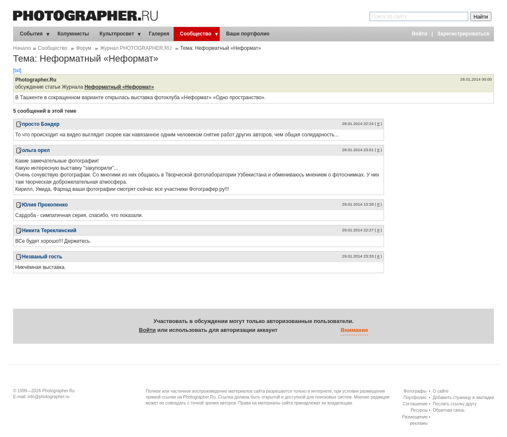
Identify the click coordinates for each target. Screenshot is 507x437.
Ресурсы (419, 410)
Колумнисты (73, 34)
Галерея (159, 34)
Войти (420, 34)
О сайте (440, 391)
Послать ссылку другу (455, 404)
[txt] (17, 70)
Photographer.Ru (58, 390)
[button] (286, 330)
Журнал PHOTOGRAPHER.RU (136, 48)
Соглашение (415, 404)
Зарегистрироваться (463, 34)
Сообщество (195, 34)
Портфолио (414, 397)
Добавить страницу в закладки (463, 397)
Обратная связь (448, 410)
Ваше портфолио (248, 34)
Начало (22, 48)
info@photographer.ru (49, 396)
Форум (83, 48)
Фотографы (414, 391)
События (31, 34)
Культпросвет (117, 34)
